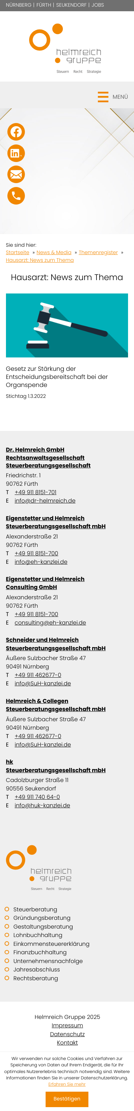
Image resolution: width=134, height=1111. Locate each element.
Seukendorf (71, 5)
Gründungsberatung (42, 918)
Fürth (43, 5)
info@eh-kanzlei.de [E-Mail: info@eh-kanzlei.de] (41, 562)
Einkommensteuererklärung (51, 944)
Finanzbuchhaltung (40, 952)
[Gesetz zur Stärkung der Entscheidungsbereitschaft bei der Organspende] (67, 347)
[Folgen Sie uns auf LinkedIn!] (16, 153)
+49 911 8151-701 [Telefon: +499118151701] (35, 492)
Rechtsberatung (35, 978)
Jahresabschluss (36, 969)
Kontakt (67, 1043)
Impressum (67, 1025)
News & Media (53, 252)
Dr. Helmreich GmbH (67, 458)
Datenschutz (67, 1034)
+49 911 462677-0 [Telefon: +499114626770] (38, 675)
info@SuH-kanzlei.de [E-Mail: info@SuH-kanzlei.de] (43, 683)
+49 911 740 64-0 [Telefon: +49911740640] (37, 797)
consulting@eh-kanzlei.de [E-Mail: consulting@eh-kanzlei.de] (50, 623)
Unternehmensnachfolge (48, 961)
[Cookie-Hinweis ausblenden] (67, 1099)
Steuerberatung (35, 909)
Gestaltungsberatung (43, 927)
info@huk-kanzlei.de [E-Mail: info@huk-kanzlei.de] (42, 805)
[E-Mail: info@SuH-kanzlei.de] (16, 174)
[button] (67, 95)
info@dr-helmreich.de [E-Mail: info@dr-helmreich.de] (45, 501)
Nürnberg (19, 5)
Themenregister (98, 252)
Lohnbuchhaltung (37, 935)
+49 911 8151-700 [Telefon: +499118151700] (36, 553)
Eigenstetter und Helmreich (67, 522)
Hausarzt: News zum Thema (40, 260)
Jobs (98, 5)
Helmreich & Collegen (67, 705)
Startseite (17, 252)
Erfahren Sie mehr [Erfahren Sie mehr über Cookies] (67, 1084)
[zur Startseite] (67, 46)
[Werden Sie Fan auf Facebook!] (16, 132)
